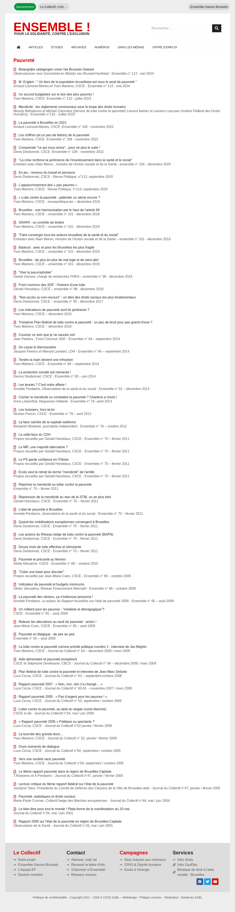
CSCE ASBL (111, 897)
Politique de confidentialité (50, 897)
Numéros (101, 47)
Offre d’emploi (164, 47)
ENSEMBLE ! (52, 27)
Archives (78, 47)
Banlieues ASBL (191, 897)
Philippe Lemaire (150, 897)
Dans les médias (131, 47)
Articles (36, 47)
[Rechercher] (216, 28)
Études (57, 47)
